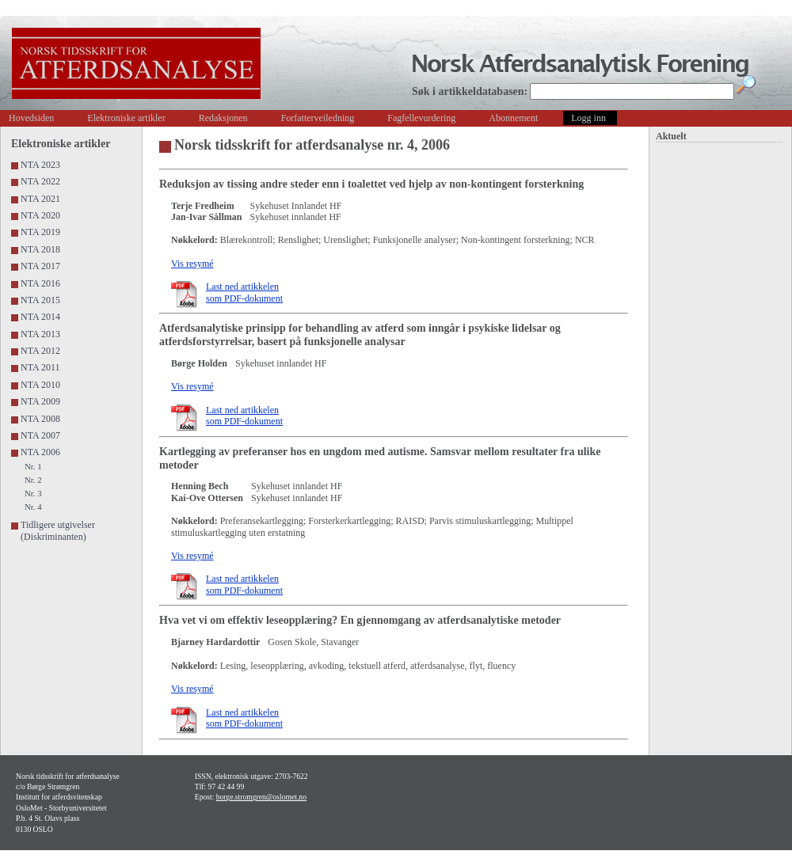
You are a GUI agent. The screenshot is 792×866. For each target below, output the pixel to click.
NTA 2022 (40, 181)
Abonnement (513, 117)
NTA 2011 (40, 367)
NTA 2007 (40, 435)
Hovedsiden (31, 117)
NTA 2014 (40, 316)
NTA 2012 (40, 350)
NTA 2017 (40, 266)
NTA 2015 (40, 300)
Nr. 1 (33, 466)
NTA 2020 (40, 215)
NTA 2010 (40, 384)
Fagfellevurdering (421, 117)
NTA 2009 (40, 401)
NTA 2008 (40, 418)
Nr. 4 (33, 506)
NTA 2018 (40, 249)
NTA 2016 (40, 283)
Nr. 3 (33, 493)
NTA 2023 (40, 164)
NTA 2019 (40, 231)
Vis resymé (192, 263)
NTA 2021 (40, 198)
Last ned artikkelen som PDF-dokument (244, 292)
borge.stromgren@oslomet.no (261, 796)
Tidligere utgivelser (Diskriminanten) (58, 530)
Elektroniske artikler (126, 117)
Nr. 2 (33, 479)
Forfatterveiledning (318, 117)
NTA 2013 (40, 334)
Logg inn (588, 117)
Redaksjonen (223, 117)
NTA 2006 (40, 452)
